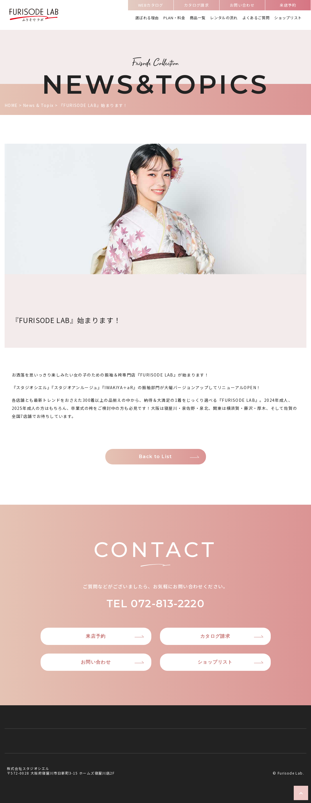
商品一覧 (198, 18)
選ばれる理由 (147, 18)
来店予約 (288, 6)
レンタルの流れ (224, 18)
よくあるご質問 (256, 18)
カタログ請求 (196, 6)
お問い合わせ (242, 6)
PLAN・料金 (174, 18)
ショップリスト (288, 18)
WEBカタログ (150, 6)
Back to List (155, 456)
